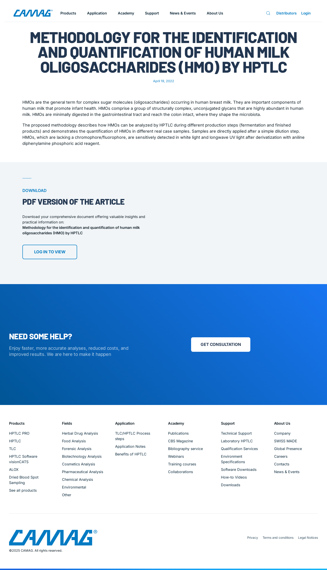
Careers (280, 456)
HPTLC (15, 441)
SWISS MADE (285, 441)
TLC (12, 448)
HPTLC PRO (19, 433)
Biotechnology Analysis (82, 456)
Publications (178, 433)
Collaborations (180, 471)
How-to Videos (234, 477)
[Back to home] (33, 13)
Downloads (230, 485)
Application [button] (97, 13)
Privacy (252, 537)
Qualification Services (239, 448)
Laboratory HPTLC (237, 441)
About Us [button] (215, 13)
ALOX (14, 469)
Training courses (182, 464)
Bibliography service (185, 448)
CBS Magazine (180, 441)
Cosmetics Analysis (78, 464)
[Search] (269, 13)
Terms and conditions (278, 537)
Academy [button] (126, 13)
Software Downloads (238, 469)
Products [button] (68, 13)
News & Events (183, 13)
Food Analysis (74, 441)
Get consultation (221, 344)
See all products (23, 490)
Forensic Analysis (76, 448)
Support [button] (152, 13)
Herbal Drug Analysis (80, 433)
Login (306, 13)
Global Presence (288, 448)
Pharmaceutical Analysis (82, 471)
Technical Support (236, 433)
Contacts (281, 464)
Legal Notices (308, 537)
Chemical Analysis (77, 479)
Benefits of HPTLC (131, 454)
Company (282, 433)
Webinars (176, 456)
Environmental (74, 487)
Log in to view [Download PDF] (49, 252)
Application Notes (130, 446)
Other (66, 495)
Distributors (286, 13)
